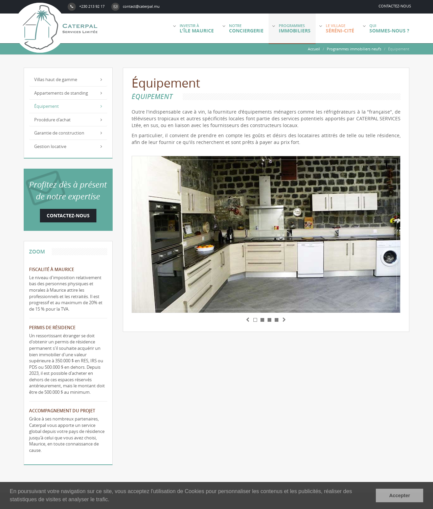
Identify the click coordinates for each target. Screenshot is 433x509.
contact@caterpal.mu (135, 7)
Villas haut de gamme (68, 79)
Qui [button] (386, 28)
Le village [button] (336, 28)
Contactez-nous (395, 5)
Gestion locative (68, 146)
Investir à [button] (193, 28)
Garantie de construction (68, 133)
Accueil (314, 48)
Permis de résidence (52, 327)
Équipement (68, 106)
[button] (248, 319)
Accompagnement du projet (62, 411)
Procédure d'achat (68, 120)
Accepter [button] (399, 495)
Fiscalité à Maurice (51, 269)
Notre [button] (243, 28)
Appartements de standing (68, 93)
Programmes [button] (291, 28)
